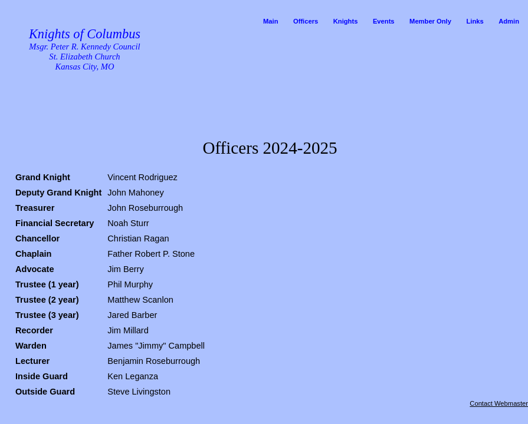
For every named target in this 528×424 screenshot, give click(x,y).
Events (384, 21)
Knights (345, 21)
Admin (509, 21)
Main (270, 21)
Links (474, 21)
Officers (305, 21)
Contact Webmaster (499, 403)
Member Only (430, 21)
